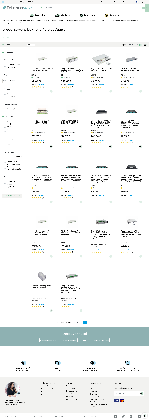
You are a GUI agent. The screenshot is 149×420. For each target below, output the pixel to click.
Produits (37, 15)
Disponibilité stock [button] (10, 69)
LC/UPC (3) (11, 191)
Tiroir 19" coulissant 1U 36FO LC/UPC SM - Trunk (130, 79)
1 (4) (8, 154)
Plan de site (59, 416)
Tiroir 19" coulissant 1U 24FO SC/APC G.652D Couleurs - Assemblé (40, 131)
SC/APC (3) (10, 194)
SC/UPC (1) (10, 197)
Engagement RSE (48, 389)
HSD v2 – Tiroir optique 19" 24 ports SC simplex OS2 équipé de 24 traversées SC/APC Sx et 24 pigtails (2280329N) (101, 133)
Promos (112, 15)
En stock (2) (11, 77)
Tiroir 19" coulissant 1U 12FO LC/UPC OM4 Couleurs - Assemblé (42, 79)
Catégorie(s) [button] (8, 62)
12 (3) (8, 131)
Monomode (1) (12, 171)
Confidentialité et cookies (86, 416)
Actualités (93, 391)
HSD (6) (9, 103)
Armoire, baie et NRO (25, 21)
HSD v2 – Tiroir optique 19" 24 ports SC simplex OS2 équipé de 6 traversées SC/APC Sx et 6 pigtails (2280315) (101, 188)
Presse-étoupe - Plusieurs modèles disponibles (41, 296)
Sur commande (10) (14, 74)
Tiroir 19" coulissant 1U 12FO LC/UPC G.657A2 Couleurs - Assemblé (72, 242)
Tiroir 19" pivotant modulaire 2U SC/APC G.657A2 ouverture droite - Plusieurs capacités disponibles (101, 244)
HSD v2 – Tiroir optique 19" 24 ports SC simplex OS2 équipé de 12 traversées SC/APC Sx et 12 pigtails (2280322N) (131, 133)
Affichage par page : (64, 332)
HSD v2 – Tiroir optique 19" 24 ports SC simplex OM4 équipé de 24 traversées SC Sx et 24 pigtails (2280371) (131, 187)
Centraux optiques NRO (70, 350)
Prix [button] (4, 85)
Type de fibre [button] (8, 162)
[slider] (36, 96)
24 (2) (9, 134)
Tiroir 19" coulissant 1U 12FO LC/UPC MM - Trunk (101, 79)
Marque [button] (6, 99)
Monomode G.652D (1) (14, 175)
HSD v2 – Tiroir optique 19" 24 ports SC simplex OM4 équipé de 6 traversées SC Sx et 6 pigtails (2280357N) (71, 187)
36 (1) (8, 139)
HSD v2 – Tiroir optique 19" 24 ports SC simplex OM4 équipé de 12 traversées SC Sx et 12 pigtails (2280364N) (42, 187)
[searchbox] (86, 7)
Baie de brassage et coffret (48, 350)
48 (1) (8, 142)
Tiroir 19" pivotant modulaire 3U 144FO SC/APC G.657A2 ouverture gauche (72, 79)
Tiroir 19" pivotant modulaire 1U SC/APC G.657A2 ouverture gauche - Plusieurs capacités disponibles (71, 298)
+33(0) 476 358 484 (27, 2)
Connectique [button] (8, 186)
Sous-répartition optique (101, 350)
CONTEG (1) (11, 106)
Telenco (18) (11, 118)
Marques (87, 15)
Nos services (70, 396)
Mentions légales (35, 416)
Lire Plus (6, 47)
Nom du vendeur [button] (9, 114)
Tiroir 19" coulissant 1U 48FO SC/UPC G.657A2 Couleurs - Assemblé (40, 242)
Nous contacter (71, 399)
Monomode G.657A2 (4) (14, 168)
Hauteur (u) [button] (7, 149)
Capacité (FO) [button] (8, 126)
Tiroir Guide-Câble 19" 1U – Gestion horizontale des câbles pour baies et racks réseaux (131, 243)
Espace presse (46, 392)
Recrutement (46, 395)
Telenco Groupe (47, 386)
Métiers (62, 15)
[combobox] (83, 7)
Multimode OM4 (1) (14, 179)
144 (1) (9, 136)
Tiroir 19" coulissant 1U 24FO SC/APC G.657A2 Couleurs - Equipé (69, 131)
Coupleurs (85, 350)
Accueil (5, 21)
